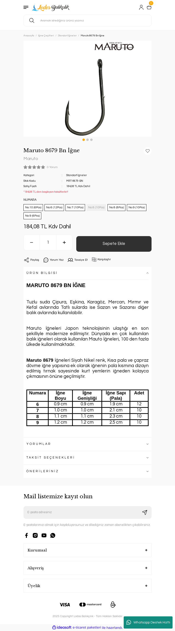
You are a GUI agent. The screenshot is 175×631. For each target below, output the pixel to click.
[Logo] (51, 7)
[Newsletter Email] (87, 512)
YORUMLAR (38, 444)
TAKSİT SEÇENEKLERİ (50, 457)
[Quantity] (47, 242)
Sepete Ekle (114, 243)
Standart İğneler (76, 175)
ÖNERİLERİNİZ (42, 471)
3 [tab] (91, 140)
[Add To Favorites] (148, 151)
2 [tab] (87, 140)
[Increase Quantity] (64, 242)
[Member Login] (141, 7)
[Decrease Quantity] (31, 242)
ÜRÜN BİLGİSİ (42, 273)
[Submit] (145, 512)
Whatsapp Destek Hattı (148, 622)
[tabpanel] (87, 89)
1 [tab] (83, 140)
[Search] (87, 20)
